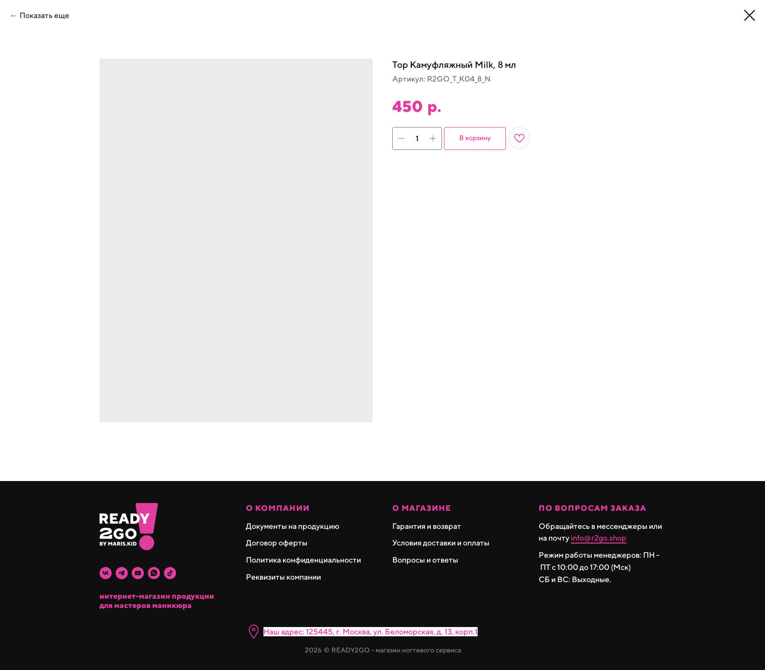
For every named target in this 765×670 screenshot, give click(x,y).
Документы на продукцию (293, 526)
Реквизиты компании (283, 577)
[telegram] (122, 573)
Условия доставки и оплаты (440, 542)
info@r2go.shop (598, 538)
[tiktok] (170, 573)
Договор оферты (276, 542)
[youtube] (138, 573)
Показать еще (44, 15)
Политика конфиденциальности (303, 560)
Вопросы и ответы (425, 560)
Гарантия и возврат (426, 526)
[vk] (106, 573)
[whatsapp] (154, 573)
